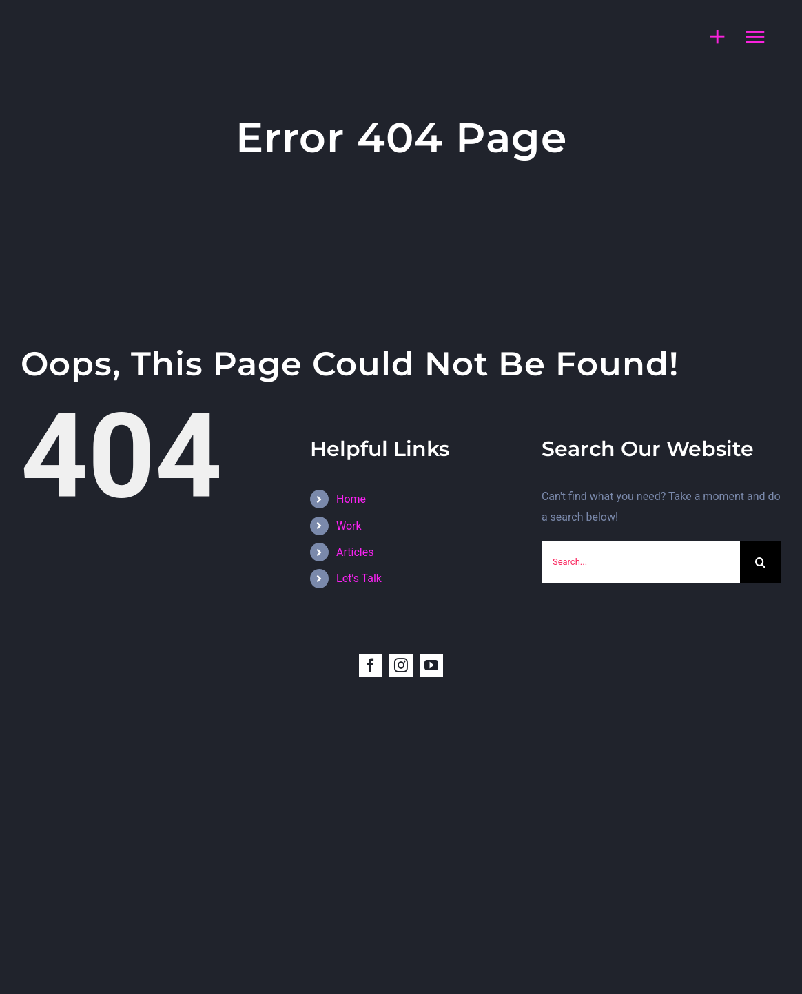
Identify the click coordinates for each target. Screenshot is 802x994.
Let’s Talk (359, 578)
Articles (354, 552)
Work (349, 525)
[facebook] (370, 665)
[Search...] (641, 562)
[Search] (760, 562)
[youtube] (431, 665)
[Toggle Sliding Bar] (711, 36)
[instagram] (401, 665)
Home (351, 499)
